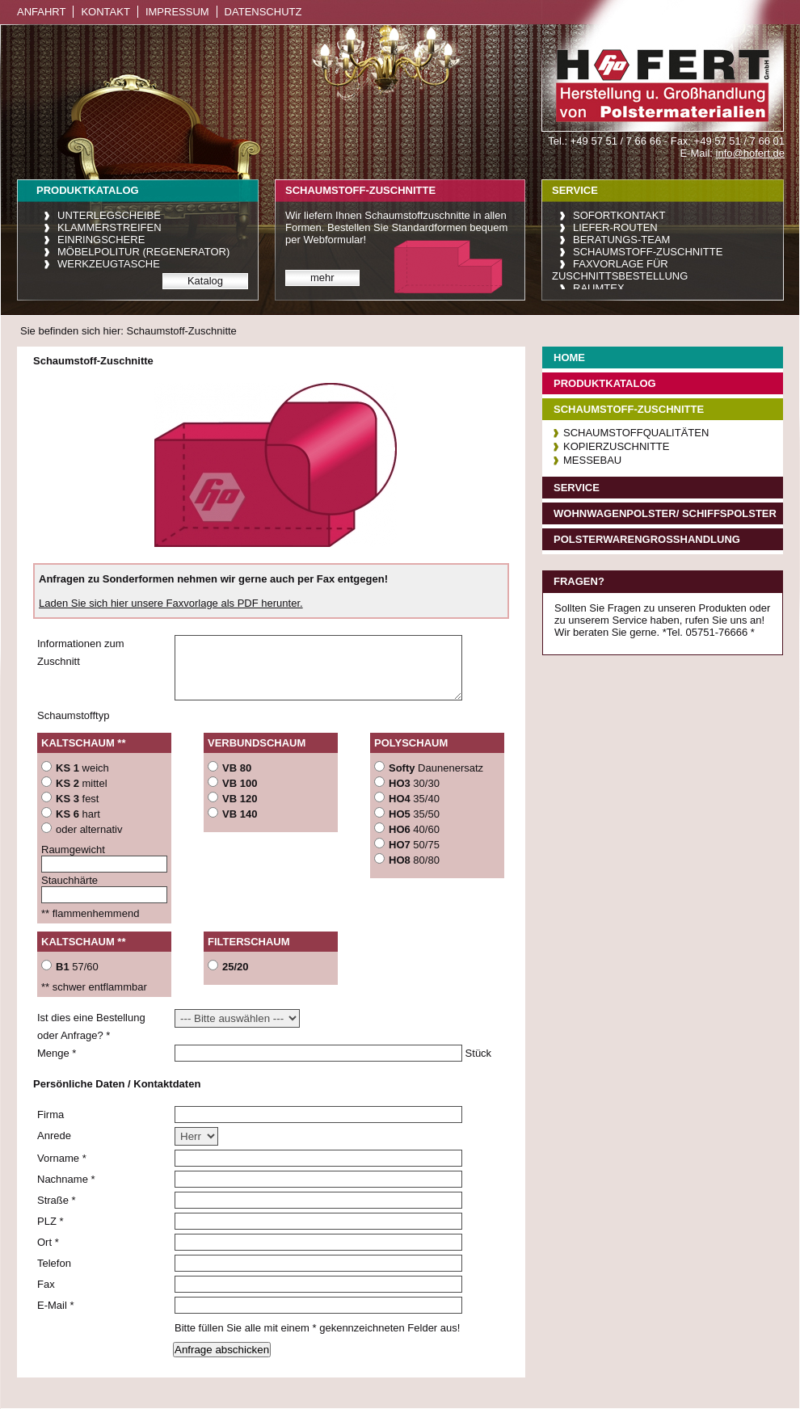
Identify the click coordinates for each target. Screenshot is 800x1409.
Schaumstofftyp (73, 715)
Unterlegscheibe (109, 215)
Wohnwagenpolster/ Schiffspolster (665, 513)
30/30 (414, 783)
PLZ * (50, 1221)
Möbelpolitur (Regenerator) (143, 252)
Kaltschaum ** (83, 743)
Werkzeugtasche (108, 264)
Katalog (205, 281)
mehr (322, 277)
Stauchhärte (69, 880)
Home (569, 357)
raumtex (599, 288)
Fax (46, 1284)
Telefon (54, 1263)
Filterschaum (249, 942)
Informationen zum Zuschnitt (80, 652)
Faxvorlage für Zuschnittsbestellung (620, 270)
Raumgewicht (73, 849)
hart (78, 814)
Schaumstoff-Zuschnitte (647, 252)
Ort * (48, 1242)
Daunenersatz (436, 768)
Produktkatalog (605, 383)
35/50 (414, 814)
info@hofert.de (750, 153)
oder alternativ (89, 829)
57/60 (77, 967)
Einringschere (101, 239)
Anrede (54, 1135)
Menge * (56, 1053)
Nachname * (66, 1179)
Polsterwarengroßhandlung (647, 539)
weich (82, 768)
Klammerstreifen (109, 227)
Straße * (56, 1200)
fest (77, 799)
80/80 (414, 860)
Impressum (177, 12)
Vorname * (61, 1158)
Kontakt (105, 12)
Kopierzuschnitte (616, 446)
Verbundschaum (256, 743)
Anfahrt (41, 12)
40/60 (414, 829)
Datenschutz (263, 12)
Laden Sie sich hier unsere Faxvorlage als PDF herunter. (171, 603)
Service (577, 488)
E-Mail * (55, 1305)
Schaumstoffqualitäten (636, 433)
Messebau (592, 460)
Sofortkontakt (619, 215)
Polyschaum (411, 743)
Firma (50, 1114)
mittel (81, 783)
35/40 (414, 799)
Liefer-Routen (615, 227)
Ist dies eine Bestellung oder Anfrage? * (91, 1026)
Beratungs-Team (621, 239)
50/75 (414, 845)
